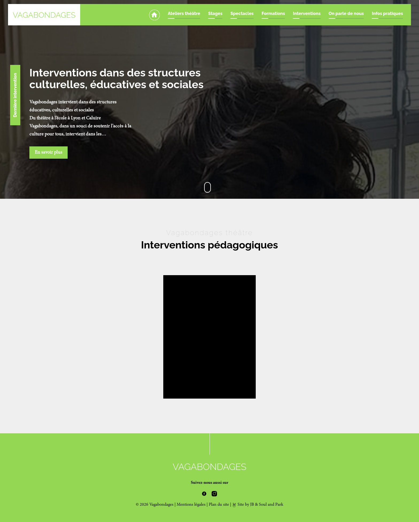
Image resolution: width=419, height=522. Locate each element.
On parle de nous (346, 13)
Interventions (306, 13)
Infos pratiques (387, 13)
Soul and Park (271, 504)
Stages (215, 13)
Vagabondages (44, 15)
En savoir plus (48, 152)
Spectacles (242, 13)
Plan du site (219, 504)
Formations (273, 13)
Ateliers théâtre (184, 13)
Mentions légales (191, 504)
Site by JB (243, 504)
